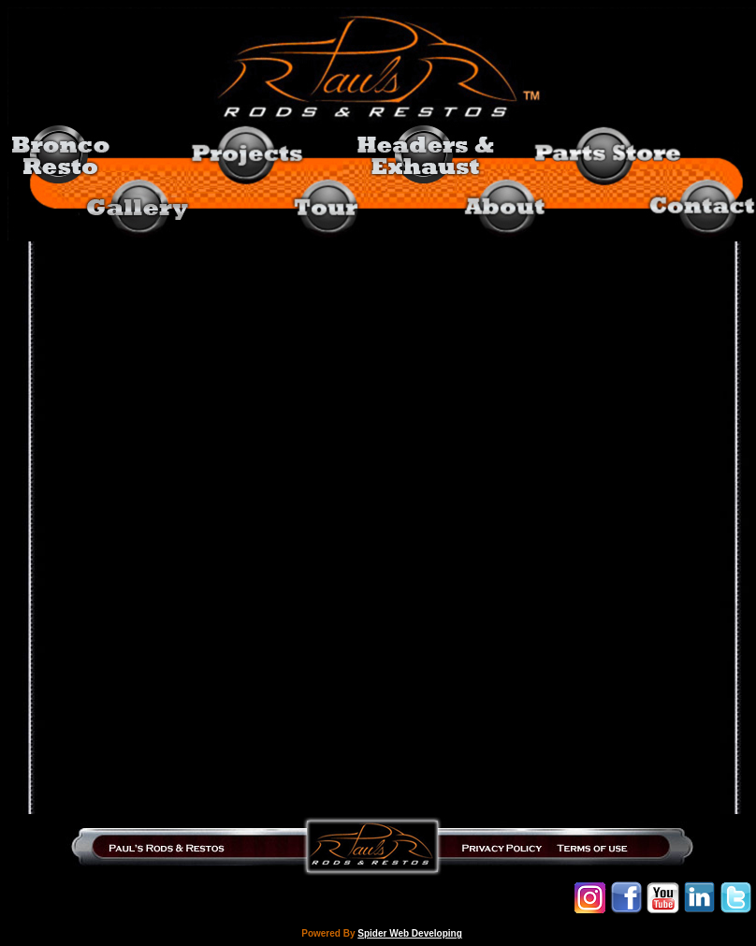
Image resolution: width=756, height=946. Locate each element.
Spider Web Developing (409, 933)
